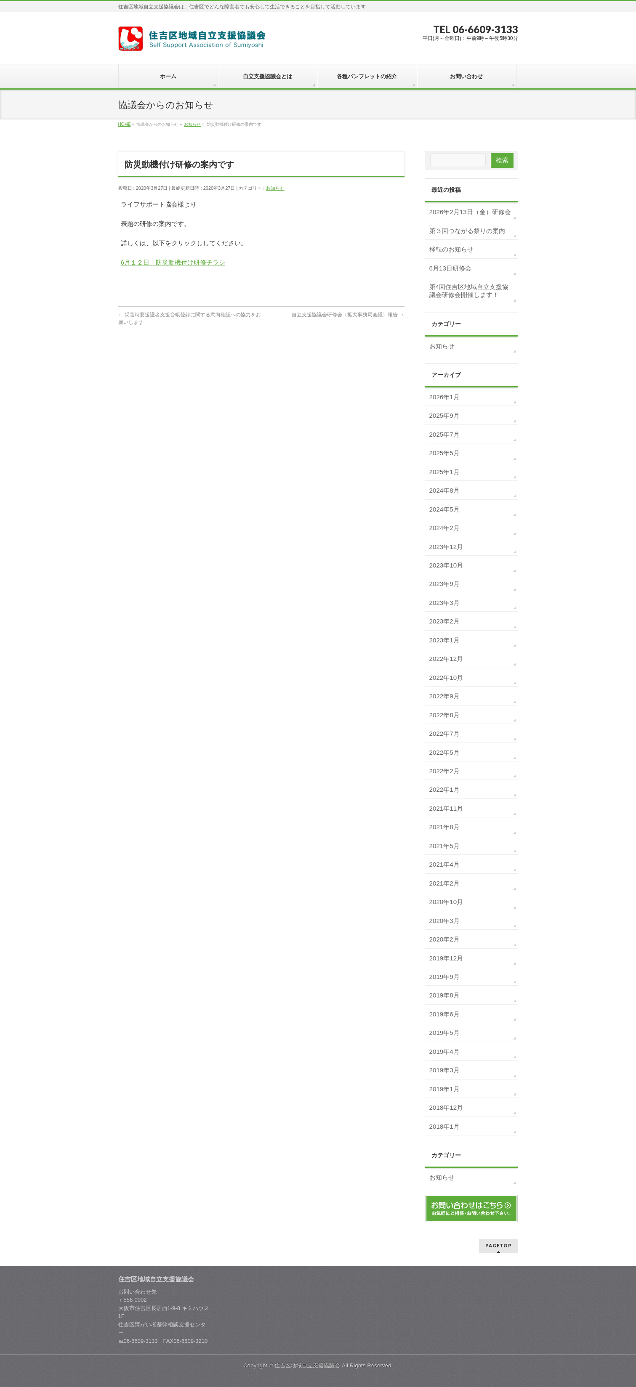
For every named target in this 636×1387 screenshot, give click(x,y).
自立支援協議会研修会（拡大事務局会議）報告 (348, 315)
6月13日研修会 (450, 268)
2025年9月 (444, 415)
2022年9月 (444, 696)
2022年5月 (444, 752)
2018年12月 (446, 1107)
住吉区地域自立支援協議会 (307, 1365)
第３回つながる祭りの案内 (467, 230)
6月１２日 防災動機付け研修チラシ (173, 262)
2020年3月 (444, 920)
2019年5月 (444, 1032)
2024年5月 (444, 509)
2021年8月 (444, 826)
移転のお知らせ (451, 249)
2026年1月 (444, 396)
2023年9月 (444, 583)
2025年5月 (444, 452)
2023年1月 (444, 640)
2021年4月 (444, 864)
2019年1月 (444, 1089)
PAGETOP (498, 1245)
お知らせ (275, 188)
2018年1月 (444, 1126)
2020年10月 (446, 901)
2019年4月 (444, 1051)
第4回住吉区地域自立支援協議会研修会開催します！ (468, 290)
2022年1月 (444, 789)
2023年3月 (444, 602)
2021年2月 (444, 883)
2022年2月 (444, 770)
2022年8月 (444, 715)
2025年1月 (444, 471)
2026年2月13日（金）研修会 (470, 211)
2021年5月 (444, 845)
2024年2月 (444, 527)
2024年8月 (444, 490)
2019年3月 (444, 1070)
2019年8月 (444, 995)
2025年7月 (444, 434)
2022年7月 (444, 733)
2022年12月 (446, 658)
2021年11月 (446, 808)
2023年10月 (446, 565)
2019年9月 (444, 976)
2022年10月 (446, 677)
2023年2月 (444, 621)
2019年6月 (444, 1014)
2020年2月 (444, 939)
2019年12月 (446, 958)
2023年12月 (446, 546)
